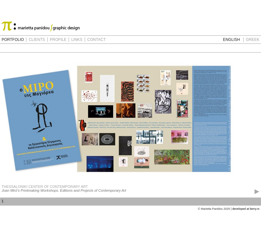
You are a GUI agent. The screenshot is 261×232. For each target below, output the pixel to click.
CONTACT (96, 39)
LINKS (76, 39)
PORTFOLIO (13, 39)
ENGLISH (231, 39)
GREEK (252, 39)
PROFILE (58, 39)
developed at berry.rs (245, 208)
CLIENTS (37, 39)
